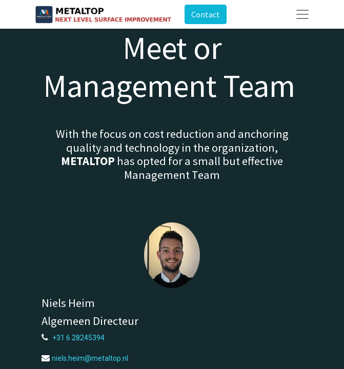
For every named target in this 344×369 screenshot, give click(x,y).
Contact (205, 14)
